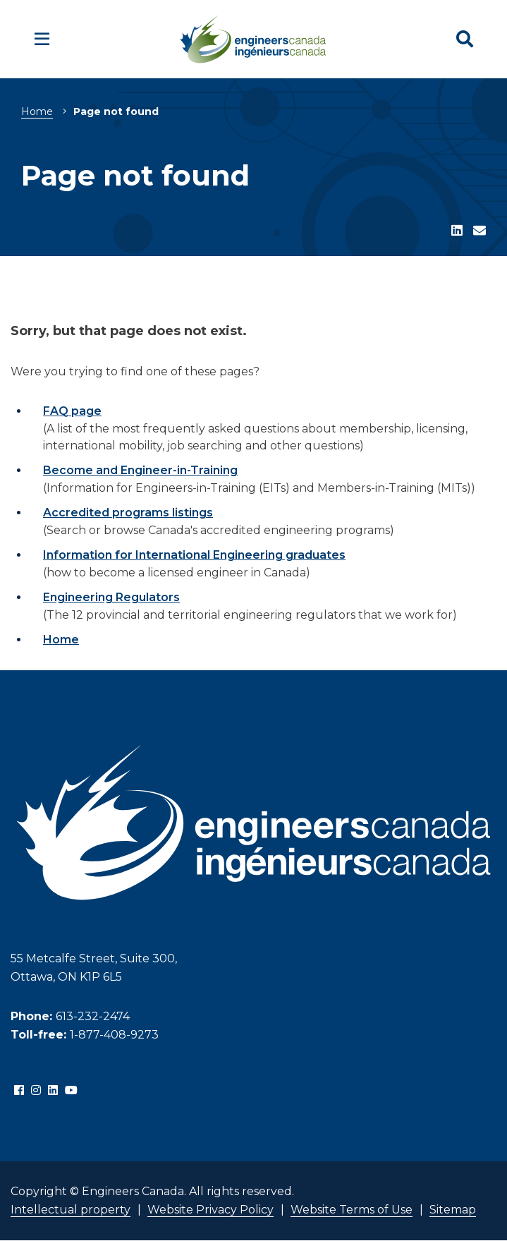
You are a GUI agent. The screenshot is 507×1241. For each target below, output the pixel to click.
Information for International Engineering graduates (194, 555)
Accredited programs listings (128, 512)
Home (37, 111)
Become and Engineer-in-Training (140, 470)
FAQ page (72, 411)
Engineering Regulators (111, 597)
